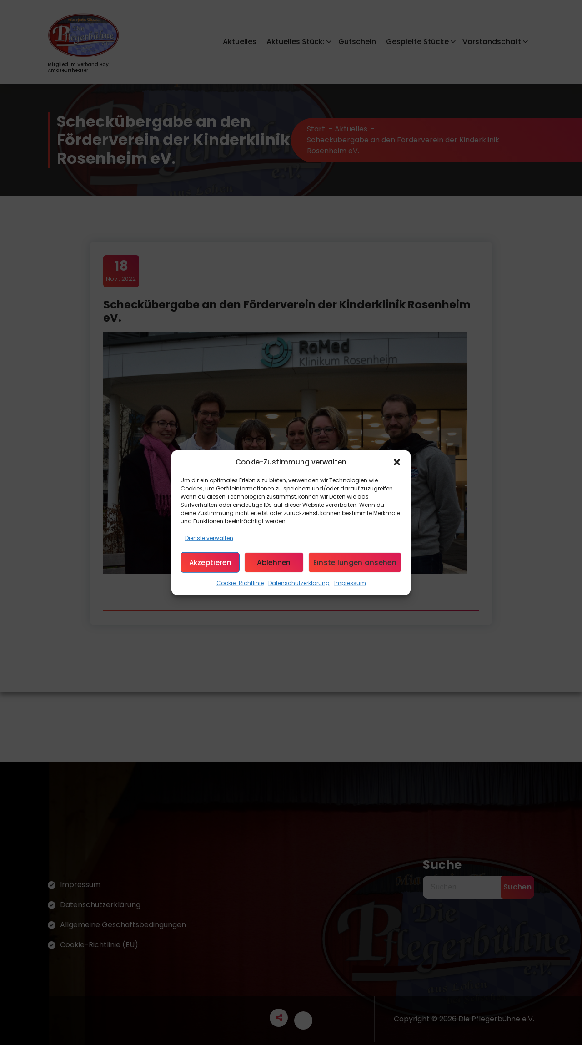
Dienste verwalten (209, 538)
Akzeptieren (210, 562)
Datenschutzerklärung (299, 583)
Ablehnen (274, 562)
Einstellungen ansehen (354, 562)
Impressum (350, 583)
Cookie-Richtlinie (240, 583)
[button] (396, 462)
